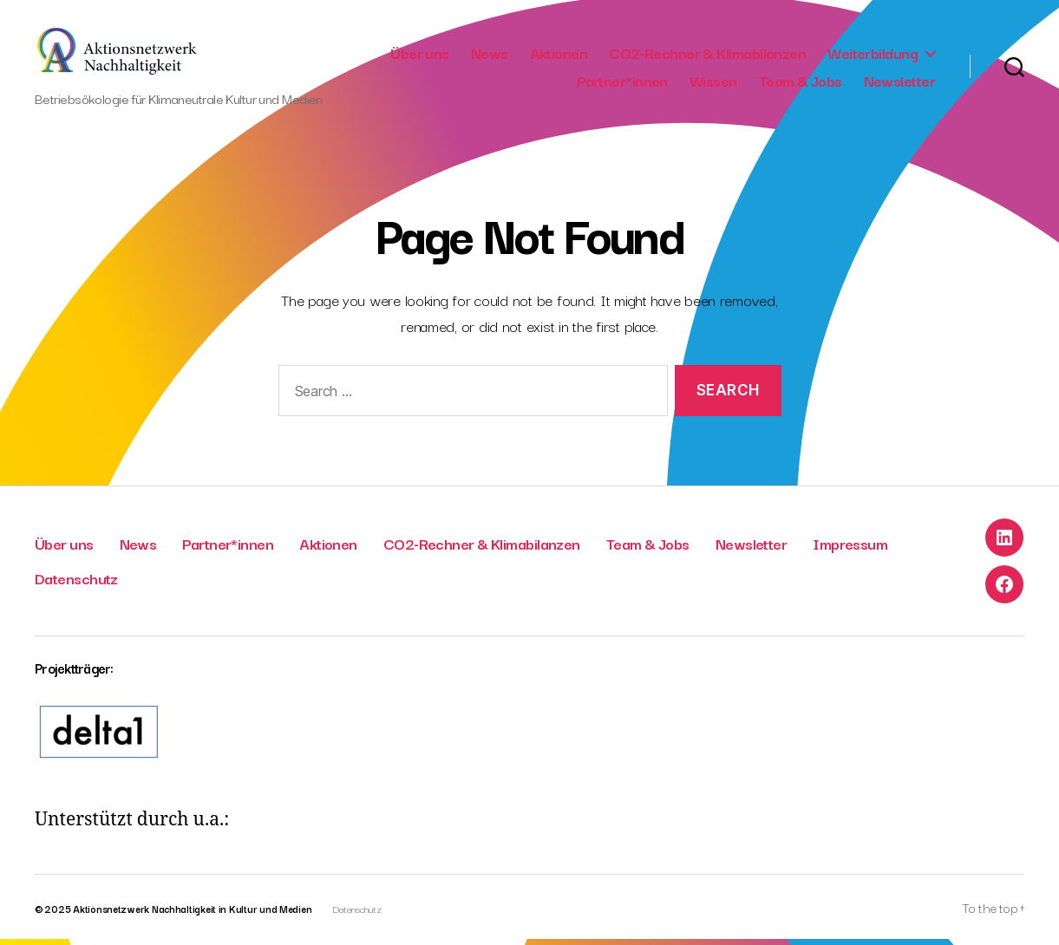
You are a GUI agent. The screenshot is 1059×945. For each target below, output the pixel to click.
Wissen (713, 83)
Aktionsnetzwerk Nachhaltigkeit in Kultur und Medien (192, 914)
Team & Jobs (800, 83)
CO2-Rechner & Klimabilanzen (707, 55)
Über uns (419, 55)
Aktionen (559, 55)
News (489, 55)
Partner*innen (622, 83)
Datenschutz (76, 584)
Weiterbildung (872, 55)
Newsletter (899, 83)
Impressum (850, 549)
